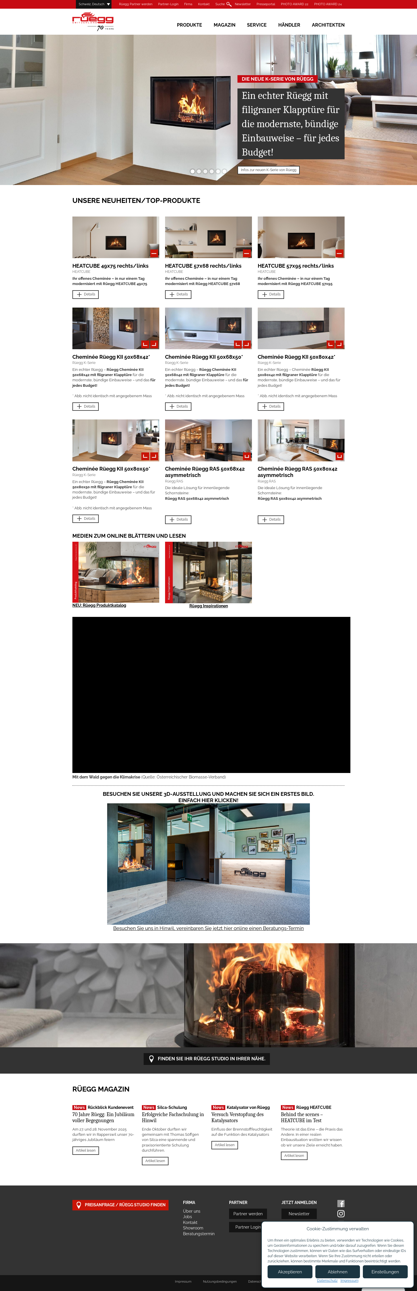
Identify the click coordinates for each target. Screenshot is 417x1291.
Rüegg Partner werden (135, 4)
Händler (289, 25)
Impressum (183, 1281)
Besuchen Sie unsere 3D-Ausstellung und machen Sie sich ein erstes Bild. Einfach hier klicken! (208, 797)
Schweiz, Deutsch (91, 4)
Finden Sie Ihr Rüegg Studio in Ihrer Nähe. (207, 1059)
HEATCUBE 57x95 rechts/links (296, 266)
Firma (188, 4)
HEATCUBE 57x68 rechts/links (203, 266)
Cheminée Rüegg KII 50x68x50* (204, 357)
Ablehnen (338, 1272)
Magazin (224, 25)
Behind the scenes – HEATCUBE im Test (302, 1117)
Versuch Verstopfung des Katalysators (237, 1117)
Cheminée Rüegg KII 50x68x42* (111, 357)
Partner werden (248, 1214)
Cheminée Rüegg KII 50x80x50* (111, 469)
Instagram (341, 1213)
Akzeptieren (290, 1272)
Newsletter (243, 4)
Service (257, 25)
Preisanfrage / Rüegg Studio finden (120, 1205)
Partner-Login (168, 4)
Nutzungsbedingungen (220, 1281)
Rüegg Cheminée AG (101, 22)
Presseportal (266, 4)
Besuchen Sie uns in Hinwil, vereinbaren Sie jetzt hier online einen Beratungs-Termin (208, 928)
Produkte (189, 25)
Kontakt (204, 4)
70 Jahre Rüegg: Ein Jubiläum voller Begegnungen (103, 1117)
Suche (220, 4)
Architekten (328, 25)
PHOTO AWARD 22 (294, 4)
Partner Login (248, 1227)
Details (85, 294)
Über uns (191, 1211)
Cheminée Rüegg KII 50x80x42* (296, 357)
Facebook (341, 1203)
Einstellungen (385, 1272)
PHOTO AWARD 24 (328, 4)
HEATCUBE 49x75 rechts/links (110, 266)
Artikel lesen (86, 1150)
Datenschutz (327, 1281)
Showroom (193, 1228)
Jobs (187, 1216)
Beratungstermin (199, 1233)
